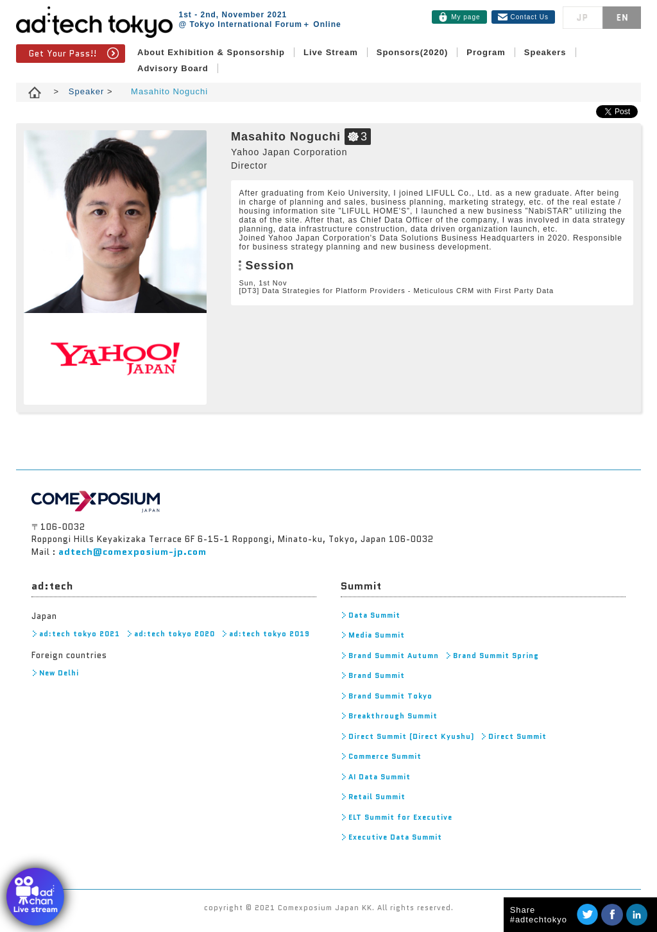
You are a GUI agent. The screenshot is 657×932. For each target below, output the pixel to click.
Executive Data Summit (395, 837)
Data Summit (374, 615)
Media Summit (376, 635)
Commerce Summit (385, 756)
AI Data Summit (379, 777)
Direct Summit (517, 736)
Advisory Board (173, 68)
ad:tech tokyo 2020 (174, 634)
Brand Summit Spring (496, 655)
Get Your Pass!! (63, 53)
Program (485, 52)
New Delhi (59, 673)
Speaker (88, 91)
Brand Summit (376, 675)
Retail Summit (376, 797)
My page (465, 17)
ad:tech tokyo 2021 (79, 634)
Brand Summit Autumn (393, 655)
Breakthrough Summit (393, 716)
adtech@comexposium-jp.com (132, 551)
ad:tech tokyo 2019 (269, 634)
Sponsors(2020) (412, 52)
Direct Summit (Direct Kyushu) (411, 736)
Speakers (545, 52)
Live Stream (330, 52)
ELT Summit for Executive (400, 817)
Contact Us (530, 17)
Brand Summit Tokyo (390, 696)
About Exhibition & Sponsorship (211, 52)
